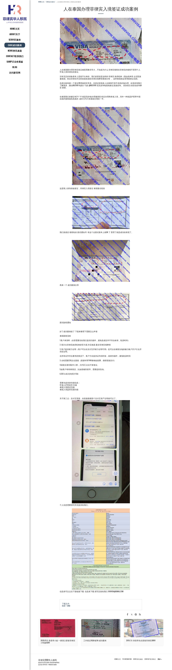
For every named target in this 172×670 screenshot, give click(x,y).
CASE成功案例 (50, 2)
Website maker (52, 664)
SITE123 (45, 664)
